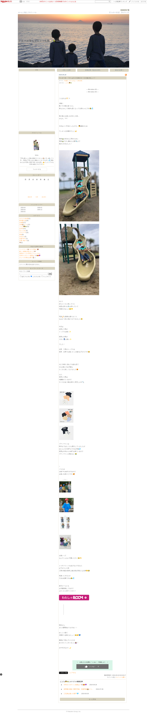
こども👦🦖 (23, 226)
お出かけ (22, 236)
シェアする (72, 672)
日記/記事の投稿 (37, 246)
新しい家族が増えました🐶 (27, 251)
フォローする (37, 169)
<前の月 (29, 197)
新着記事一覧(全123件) (92, 70)
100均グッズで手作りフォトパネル (29, 253)
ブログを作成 (135, 1)
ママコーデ (22, 232)
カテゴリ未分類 (24, 218)
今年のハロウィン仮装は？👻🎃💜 (29, 255)
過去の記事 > (119, 70)
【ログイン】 (125, 12)
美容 (20, 234)
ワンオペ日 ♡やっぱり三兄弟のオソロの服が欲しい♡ (77, 78)
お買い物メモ (23, 240)
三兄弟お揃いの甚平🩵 (71, 693)
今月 (37, 197)
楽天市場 (143, 1)
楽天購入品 (22, 220)
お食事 (21, 222)
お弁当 (21, 228)
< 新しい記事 (66, 70)
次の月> (44, 197)
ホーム (20, 12)
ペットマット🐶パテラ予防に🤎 (29, 249)
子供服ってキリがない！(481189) (73, 80)
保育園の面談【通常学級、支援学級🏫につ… (78, 689)
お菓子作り (22, 238)
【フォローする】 (114, 12)
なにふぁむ (22, 230)
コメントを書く (121, 677)
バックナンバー (37, 204)
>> (120, 1)
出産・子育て (26, 1)
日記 (25, 12)
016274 (124, 10)
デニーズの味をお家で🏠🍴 (27, 257)
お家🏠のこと (23, 224)
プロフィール (32, 12)
